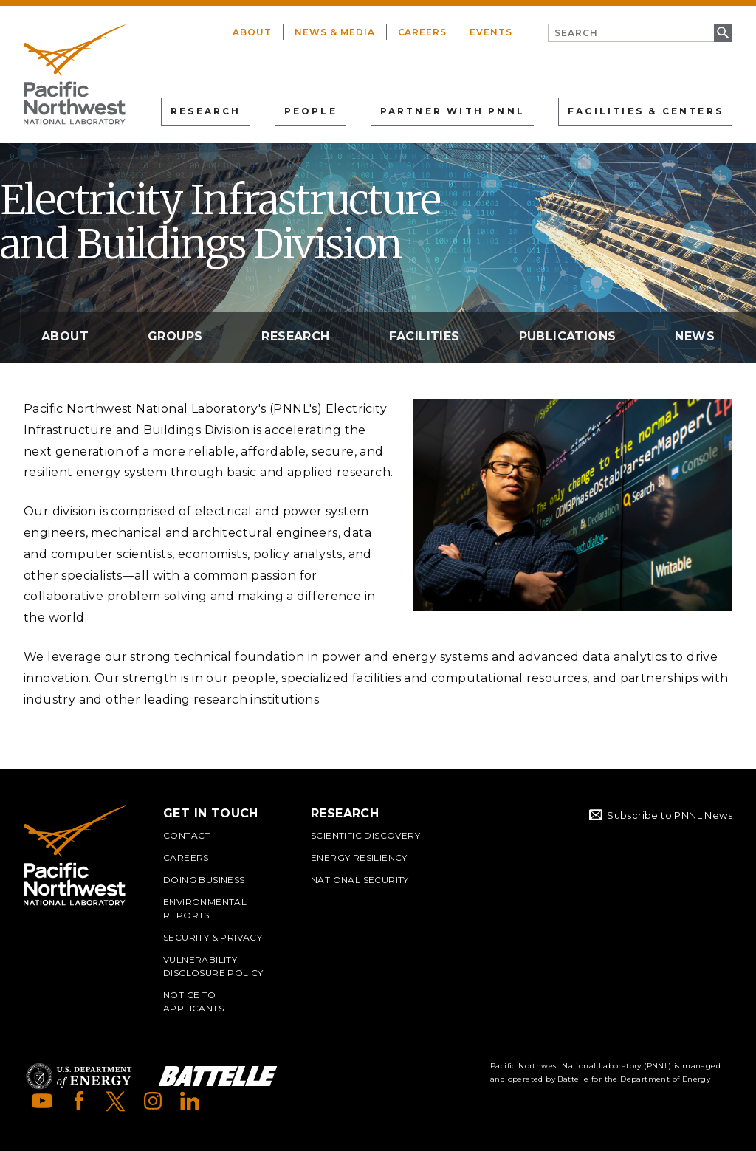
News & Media (335, 32)
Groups (175, 336)
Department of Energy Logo (79, 1076)
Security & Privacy (212, 937)
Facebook (79, 1101)
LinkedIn (190, 1101)
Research (295, 336)
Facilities (424, 336)
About (252, 32)
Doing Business (204, 879)
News (695, 336)
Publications (567, 336)
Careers (422, 32)
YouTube (42, 1101)
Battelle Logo (218, 1076)
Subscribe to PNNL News (669, 815)
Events (491, 32)
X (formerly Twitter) (116, 1101)
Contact (186, 835)
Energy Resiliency (359, 857)
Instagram (153, 1101)
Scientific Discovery (365, 835)
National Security (360, 879)
